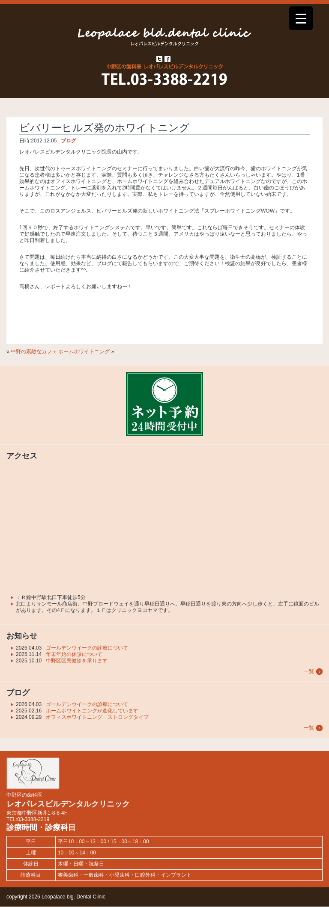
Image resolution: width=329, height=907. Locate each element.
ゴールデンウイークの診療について (87, 648)
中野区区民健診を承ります (77, 661)
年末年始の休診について (74, 654)
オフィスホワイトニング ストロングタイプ (97, 717)
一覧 (309, 671)
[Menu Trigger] (301, 18)
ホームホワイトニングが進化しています (92, 711)
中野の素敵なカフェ (34, 352)
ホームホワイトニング (84, 352)
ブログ (68, 141)
